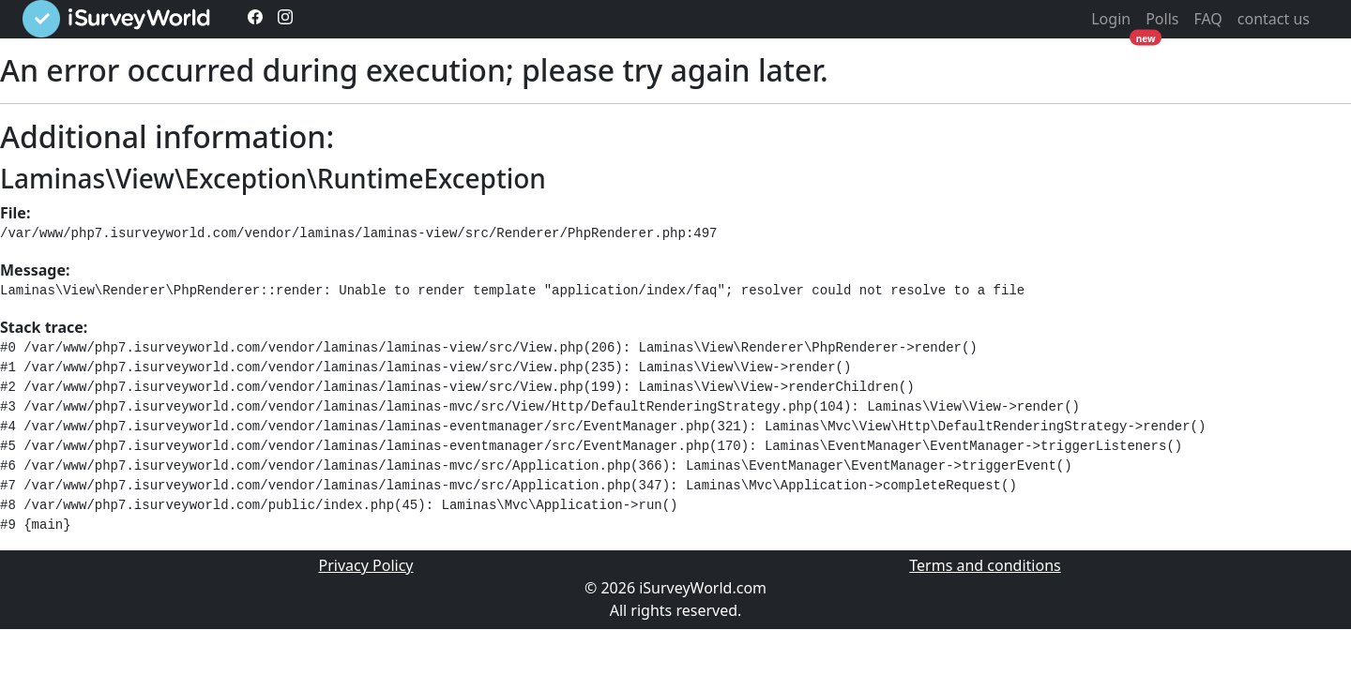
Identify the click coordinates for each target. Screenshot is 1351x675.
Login (1111, 18)
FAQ (1207, 18)
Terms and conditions (984, 565)
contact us (1273, 18)
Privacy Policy (366, 565)
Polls (1162, 18)
